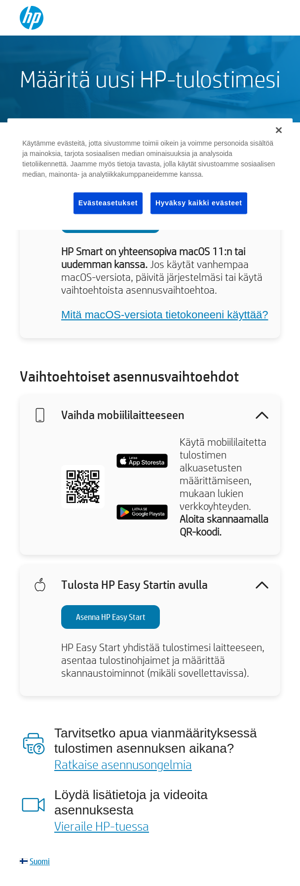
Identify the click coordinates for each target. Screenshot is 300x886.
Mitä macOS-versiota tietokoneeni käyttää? (164, 314)
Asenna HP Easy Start (111, 616)
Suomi (40, 861)
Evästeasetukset (108, 203)
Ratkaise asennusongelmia (123, 764)
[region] (150, 174)
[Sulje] (279, 130)
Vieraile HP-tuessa (101, 826)
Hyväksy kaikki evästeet (198, 203)
